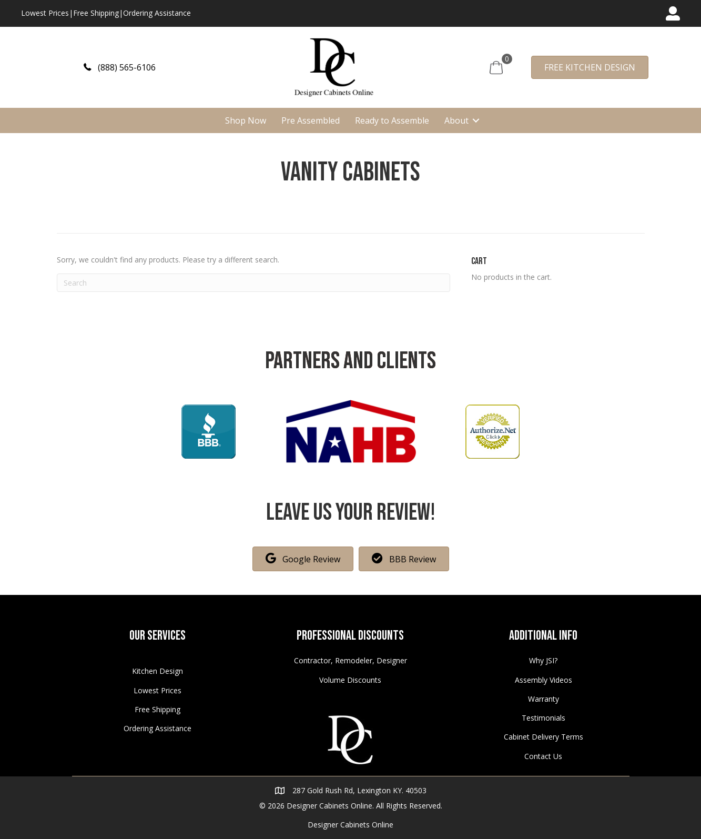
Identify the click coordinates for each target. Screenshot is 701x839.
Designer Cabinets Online (350, 825)
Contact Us (543, 756)
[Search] (254, 283)
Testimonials (543, 718)
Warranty (543, 699)
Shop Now (245, 120)
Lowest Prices (45, 13)
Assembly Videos (543, 680)
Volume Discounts (350, 680)
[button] (120, 67)
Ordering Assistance (157, 13)
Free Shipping (96, 13)
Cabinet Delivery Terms (543, 737)
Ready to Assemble (392, 120)
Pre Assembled (310, 120)
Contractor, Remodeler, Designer (350, 660)
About (456, 120)
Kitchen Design (157, 671)
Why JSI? (543, 660)
